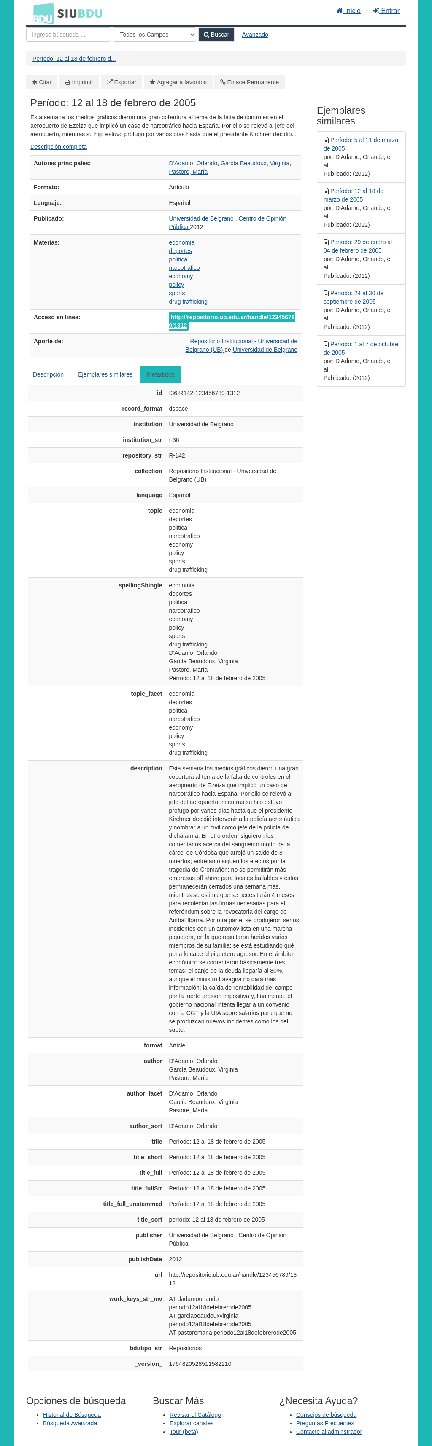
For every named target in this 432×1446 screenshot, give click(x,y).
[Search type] (154, 34)
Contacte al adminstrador (329, 1431)
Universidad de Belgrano (265, 349)
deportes (180, 251)
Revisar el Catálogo (195, 1414)
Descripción (48, 374)
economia (182, 242)
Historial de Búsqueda (72, 1414)
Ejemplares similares (105, 374)
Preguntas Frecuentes (325, 1423)
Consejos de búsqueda (326, 1414)
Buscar (216, 34)
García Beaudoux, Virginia (255, 163)
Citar (45, 82)
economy (181, 276)
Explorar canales (191, 1423)
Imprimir (82, 82)
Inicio (349, 10)
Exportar (125, 82)
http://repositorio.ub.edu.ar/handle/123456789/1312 (232, 321)
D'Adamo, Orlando (193, 163)
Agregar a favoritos (182, 82)
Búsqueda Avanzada (70, 1423)
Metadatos (160, 374)
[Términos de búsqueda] (68, 34)
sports (177, 293)
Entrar (386, 10)
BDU (41, 13)
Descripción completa (58, 146)
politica (178, 259)
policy (176, 284)
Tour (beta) (184, 1431)
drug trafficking (188, 301)
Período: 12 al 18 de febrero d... (74, 58)
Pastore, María (188, 171)
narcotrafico (184, 267)
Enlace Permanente (253, 82)
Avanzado (255, 34)
